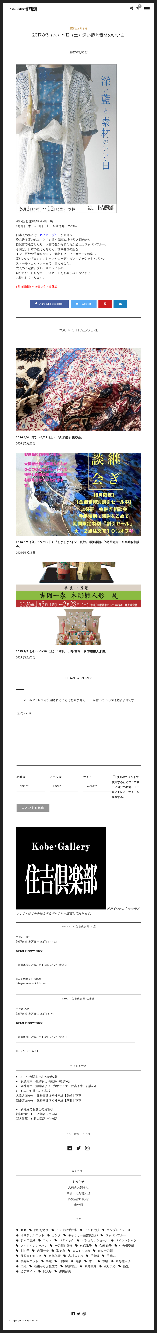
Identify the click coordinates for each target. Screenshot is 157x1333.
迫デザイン (28, 1271)
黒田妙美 (65, 1271)
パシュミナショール (94, 1240)
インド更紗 (91, 1230)
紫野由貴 (90, 1266)
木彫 (105, 1261)
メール (56, 776)
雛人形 (47, 1271)
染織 (24, 1266)
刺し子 (25, 1251)
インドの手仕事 (66, 1230)
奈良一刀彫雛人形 (78, 1193)
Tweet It (83, 304)
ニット (47, 1240)
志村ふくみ (75, 1256)
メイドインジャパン (34, 1246)
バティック (66, 1240)
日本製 (63, 1261)
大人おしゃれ (81, 1251)
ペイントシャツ (126, 1240)
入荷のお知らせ (78, 1187)
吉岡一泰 (43, 1251)
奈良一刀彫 (105, 1251)
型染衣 (60, 1251)
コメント (24, 713)
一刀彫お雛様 (64, 1246)
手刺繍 (94, 1256)
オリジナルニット (32, 1235)
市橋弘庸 (55, 1256)
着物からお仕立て (46, 1266)
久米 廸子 (105, 1246)
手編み (111, 1256)
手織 (49, 1261)
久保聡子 (86, 1246)
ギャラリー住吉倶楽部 (83, 1235)
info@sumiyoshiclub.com (31, 983)
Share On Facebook (49, 304)
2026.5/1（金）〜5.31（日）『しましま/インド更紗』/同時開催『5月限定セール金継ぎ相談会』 (77, 544)
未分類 (78, 1205)
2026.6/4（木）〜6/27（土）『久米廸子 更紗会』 (50, 437)
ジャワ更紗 (28, 1240)
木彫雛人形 (123, 1261)
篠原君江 (71, 1266)
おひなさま (41, 1230)
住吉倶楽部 (126, 1246)
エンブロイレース (118, 1230)
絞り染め (110, 1266)
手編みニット (29, 1261)
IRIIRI (24, 1230)
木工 (92, 1261)
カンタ (56, 1235)
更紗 (78, 1261)
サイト (87, 776)
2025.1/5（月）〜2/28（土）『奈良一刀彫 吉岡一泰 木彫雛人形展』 (62, 651)
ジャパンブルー (115, 1235)
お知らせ (78, 1181)
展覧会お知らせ (78, 28)
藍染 (126, 1266)
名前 (21, 776)
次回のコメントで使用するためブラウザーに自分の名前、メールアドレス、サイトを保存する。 (125, 787)
